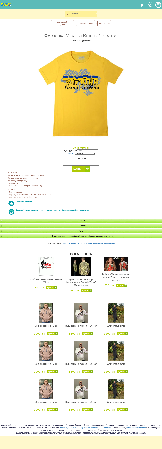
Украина (72, 243)
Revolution (88, 243)
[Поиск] (85, 13)
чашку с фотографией (136, 428)
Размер (71, 153)
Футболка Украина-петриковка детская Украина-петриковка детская (116, 277)
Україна (65, 243)
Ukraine (80, 243)
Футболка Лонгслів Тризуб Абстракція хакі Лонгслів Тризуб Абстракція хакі (81, 282)
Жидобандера (109, 243)
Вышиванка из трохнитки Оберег (81, 326)
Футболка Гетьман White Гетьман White (46, 280)
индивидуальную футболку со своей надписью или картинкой (86, 428)
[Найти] (68, 13)
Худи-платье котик (116, 326)
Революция (98, 243)
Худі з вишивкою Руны (46, 326)
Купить (77, 169)
